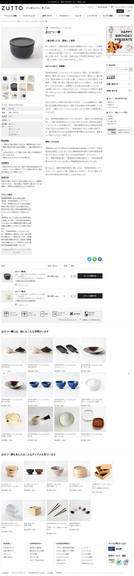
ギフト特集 (33, 554)
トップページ (5, 21)
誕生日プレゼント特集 (37, 551)
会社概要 (50, 573)
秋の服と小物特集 (35, 547)
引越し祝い (34, 21)
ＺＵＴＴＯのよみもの (37, 560)
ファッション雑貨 (10, 16)
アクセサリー (64, 16)
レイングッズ (92, 16)
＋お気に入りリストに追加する (25, 280)
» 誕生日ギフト (111, 124)
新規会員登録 (102, 7)
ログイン (91, 7)
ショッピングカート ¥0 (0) (123, 7)
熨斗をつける (23, 285)
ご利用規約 (5, 573)
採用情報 (59, 573)
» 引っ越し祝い (111, 121)
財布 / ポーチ (47, 16)
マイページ (7, 554)
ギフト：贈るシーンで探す (20, 21)
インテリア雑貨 (124, 16)
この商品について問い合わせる (91, 320)
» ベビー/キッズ (112, 107)
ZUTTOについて (78, 7)
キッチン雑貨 (107, 16)
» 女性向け (110, 102)
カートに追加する (90, 276)
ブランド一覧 (34, 557)
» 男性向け (110, 105)
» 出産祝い (110, 119)
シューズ (78, 16)
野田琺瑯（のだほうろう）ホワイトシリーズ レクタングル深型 (11, 525)
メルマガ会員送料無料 (119, 77)
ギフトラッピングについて (68, 320)
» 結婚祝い (110, 116)
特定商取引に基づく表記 (36, 573)
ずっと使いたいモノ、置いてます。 (38, 8)
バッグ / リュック (29, 16)
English (128, 11)
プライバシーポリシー (18, 573)
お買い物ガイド (119, 84)
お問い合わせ (119, 90)
